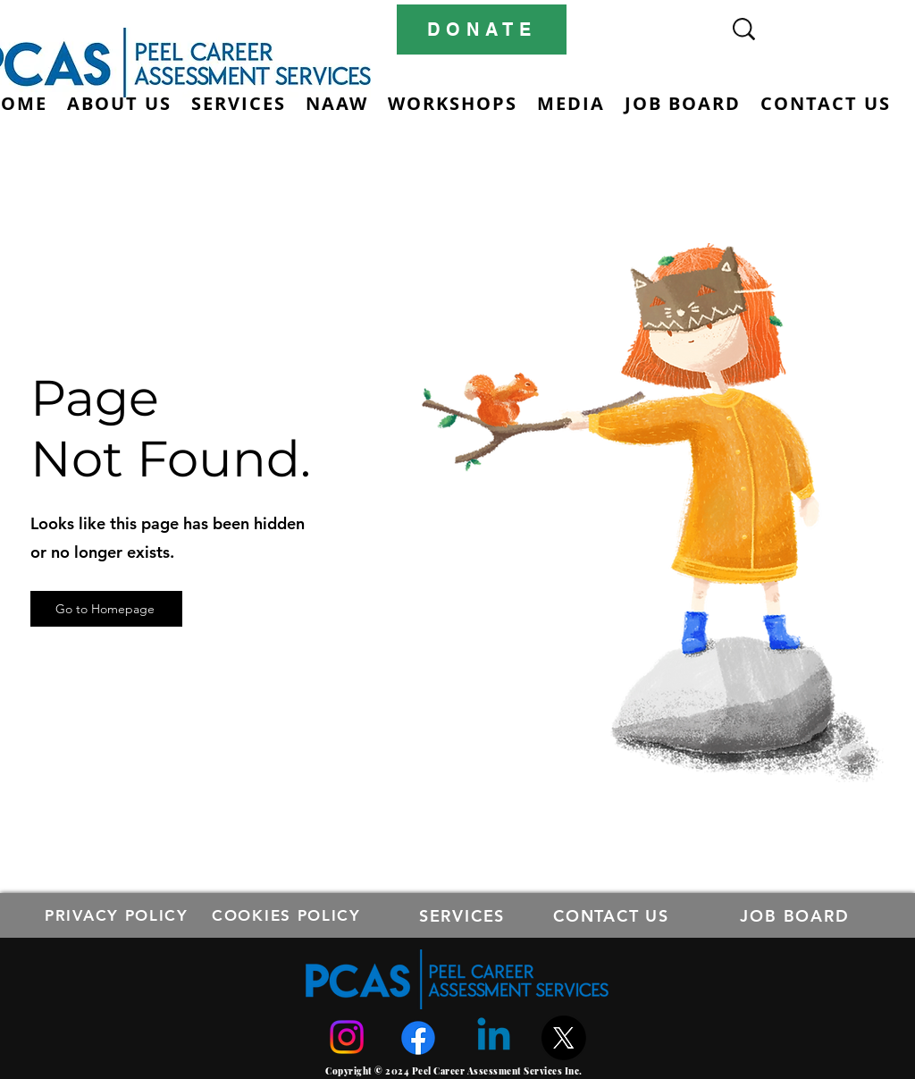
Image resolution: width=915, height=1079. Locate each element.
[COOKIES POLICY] (288, 915)
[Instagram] (346, 1037)
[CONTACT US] (613, 915)
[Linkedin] (494, 1037)
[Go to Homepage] (106, 609)
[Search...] (803, 29)
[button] (238, 103)
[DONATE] (482, 29)
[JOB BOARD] (796, 915)
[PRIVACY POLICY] (118, 915)
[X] (563, 1038)
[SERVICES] (464, 915)
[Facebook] (418, 1038)
